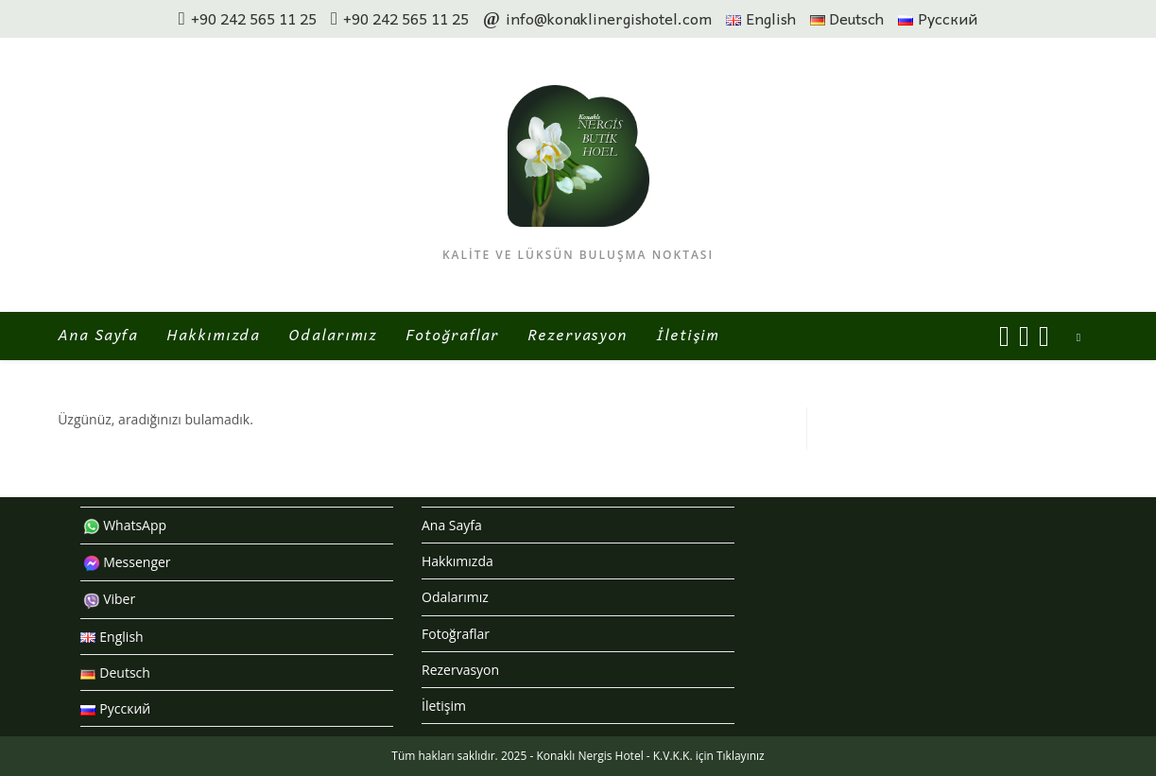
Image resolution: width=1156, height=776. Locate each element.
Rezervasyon (460, 670)
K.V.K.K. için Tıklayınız (709, 756)
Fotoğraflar (456, 634)
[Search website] (1078, 337)
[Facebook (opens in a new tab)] (1004, 336)
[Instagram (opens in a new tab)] (1024, 336)
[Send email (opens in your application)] (1044, 336)
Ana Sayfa (452, 525)
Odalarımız (455, 597)
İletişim (444, 706)
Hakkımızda (457, 561)
